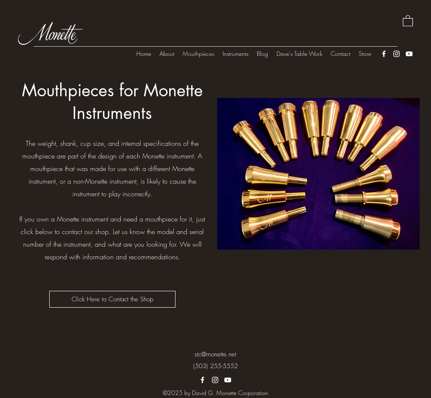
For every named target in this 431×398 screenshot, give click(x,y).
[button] (408, 20)
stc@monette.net (215, 354)
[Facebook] (384, 54)
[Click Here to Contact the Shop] (112, 299)
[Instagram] (396, 54)
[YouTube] (409, 54)
